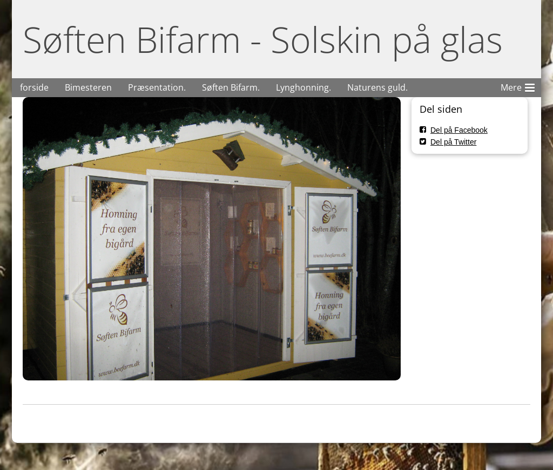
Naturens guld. (377, 87)
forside (34, 87)
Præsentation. (157, 87)
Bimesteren (88, 87)
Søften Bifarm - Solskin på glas (263, 39)
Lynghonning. (303, 87)
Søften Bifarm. (231, 87)
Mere (518, 85)
